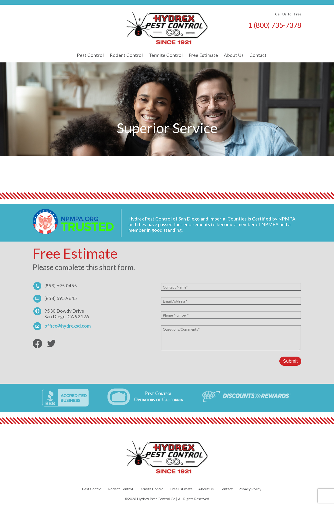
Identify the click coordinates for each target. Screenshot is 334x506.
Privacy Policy (249, 489)
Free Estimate (203, 55)
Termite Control (166, 55)
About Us (234, 55)
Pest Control (90, 55)
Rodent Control (126, 55)
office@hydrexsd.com (67, 326)
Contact (257, 55)
